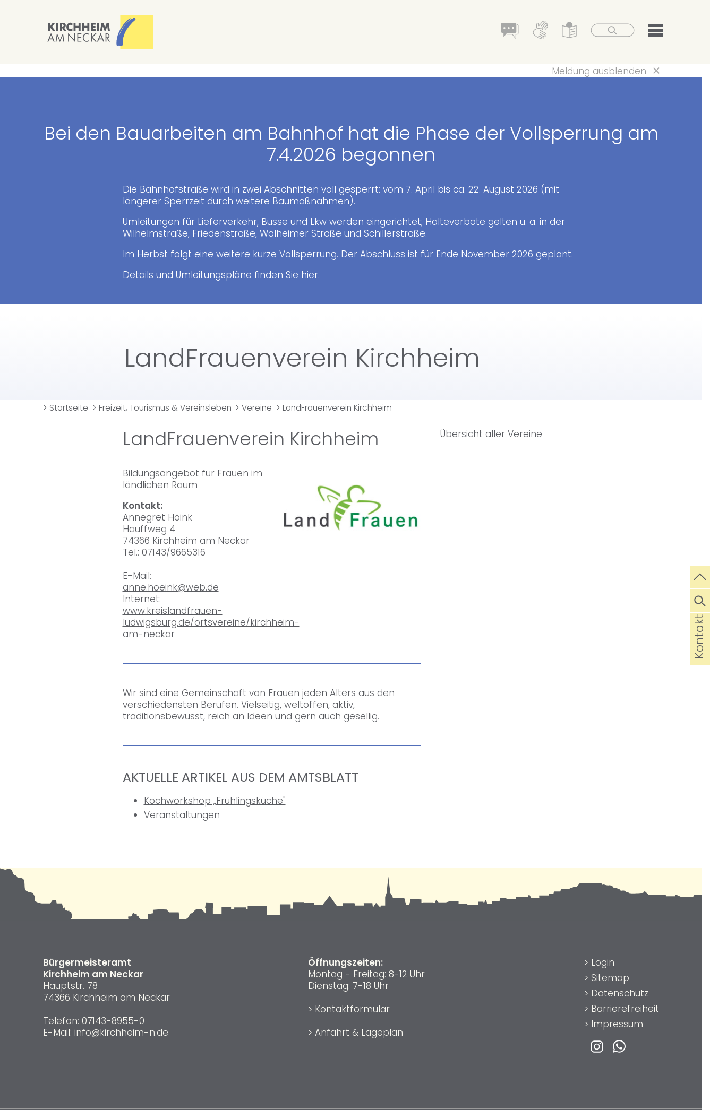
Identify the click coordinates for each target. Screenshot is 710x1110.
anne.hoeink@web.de (171, 587)
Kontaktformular (352, 1009)
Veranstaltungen (182, 815)
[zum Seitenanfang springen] (700, 575)
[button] (655, 32)
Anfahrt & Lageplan (359, 1032)
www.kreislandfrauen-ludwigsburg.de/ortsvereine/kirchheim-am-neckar (211, 622)
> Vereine (253, 407)
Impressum (617, 1024)
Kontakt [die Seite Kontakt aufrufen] (699, 653)
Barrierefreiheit (625, 1008)
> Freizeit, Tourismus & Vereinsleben (162, 407)
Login (602, 962)
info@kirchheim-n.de (121, 1032)
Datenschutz (619, 993)
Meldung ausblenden (599, 71)
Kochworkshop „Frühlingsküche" (215, 800)
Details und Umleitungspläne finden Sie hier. (221, 274)
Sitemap (610, 978)
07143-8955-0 (113, 1020)
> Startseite (65, 407)
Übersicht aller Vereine (491, 434)
